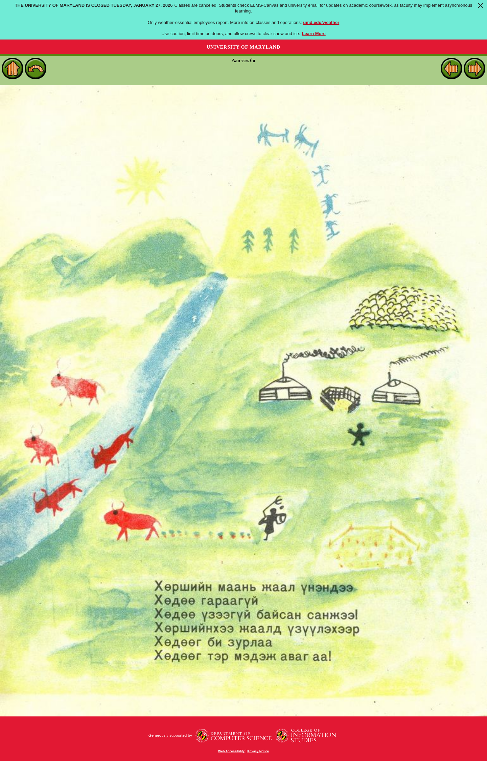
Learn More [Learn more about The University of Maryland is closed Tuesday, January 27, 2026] (314, 33)
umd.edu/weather (321, 22)
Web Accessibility (231, 751)
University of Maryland (243, 47)
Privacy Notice (258, 751)
